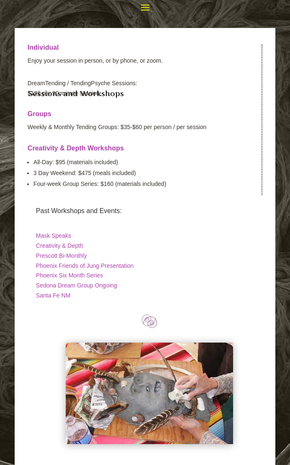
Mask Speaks (53, 235)
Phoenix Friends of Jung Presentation (84, 265)
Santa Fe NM (53, 295)
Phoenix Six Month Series (69, 275)
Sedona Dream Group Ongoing (76, 285)
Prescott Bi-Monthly (61, 255)
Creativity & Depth (59, 245)
